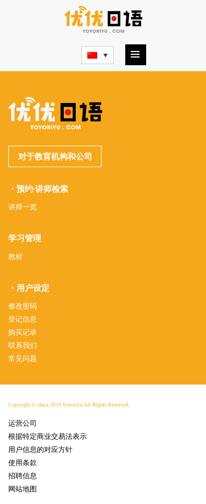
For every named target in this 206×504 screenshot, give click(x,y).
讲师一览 (22, 207)
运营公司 (22, 423)
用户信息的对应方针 (40, 449)
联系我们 (22, 345)
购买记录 (22, 332)
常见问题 (22, 358)
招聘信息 (22, 476)
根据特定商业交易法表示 (47, 436)
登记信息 (22, 319)
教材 (15, 257)
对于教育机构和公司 (55, 156)
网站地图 (22, 489)
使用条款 (22, 463)
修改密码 (22, 306)
